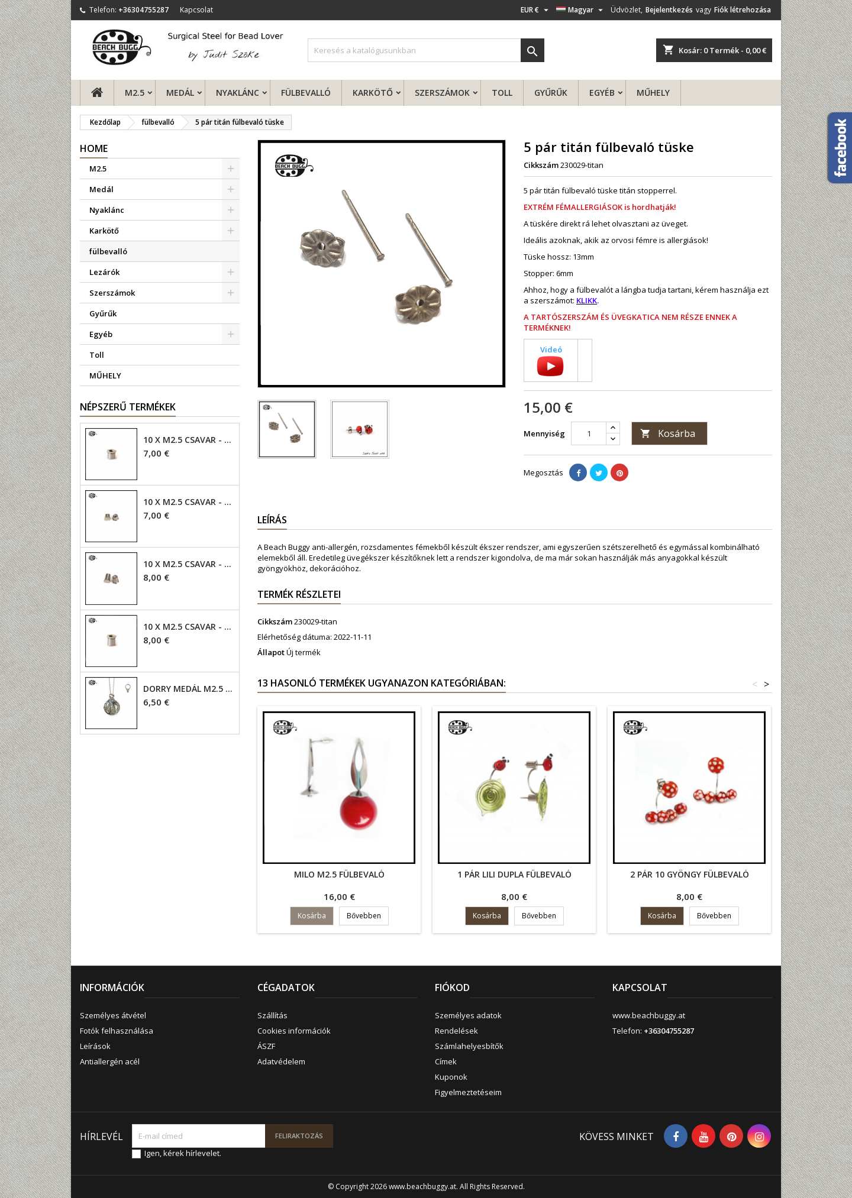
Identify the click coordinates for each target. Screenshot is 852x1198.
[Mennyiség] (588, 433)
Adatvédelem (281, 1061)
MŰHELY (653, 92)
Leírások (95, 1046)
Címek (446, 1061)
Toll (502, 92)
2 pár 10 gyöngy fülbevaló (689, 874)
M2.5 (134, 92)
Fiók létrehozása (742, 10)
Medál (180, 92)
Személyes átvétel (113, 1015)
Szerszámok (442, 92)
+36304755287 (143, 10)
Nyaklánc (237, 92)
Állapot (271, 652)
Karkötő (373, 92)
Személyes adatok (468, 1015)
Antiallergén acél (110, 1061)
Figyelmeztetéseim (468, 1092)
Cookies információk (294, 1030)
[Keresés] (426, 50)
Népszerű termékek (128, 406)
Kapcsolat (196, 10)
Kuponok (451, 1076)
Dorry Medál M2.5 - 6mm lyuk (188, 689)
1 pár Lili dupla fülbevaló (514, 874)
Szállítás (272, 1015)
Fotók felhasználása (116, 1030)
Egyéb (602, 92)
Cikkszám (541, 165)
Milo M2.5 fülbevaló (339, 874)
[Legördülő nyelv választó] (581, 10)
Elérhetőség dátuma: (294, 637)
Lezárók (104, 272)
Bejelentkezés (669, 10)
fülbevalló (306, 92)
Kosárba (667, 433)
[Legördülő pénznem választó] (536, 10)
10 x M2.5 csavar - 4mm (188, 440)
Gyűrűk (550, 92)
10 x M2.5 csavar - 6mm (188, 564)
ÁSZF (266, 1046)
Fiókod (452, 987)
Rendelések (456, 1030)
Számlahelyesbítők (469, 1046)
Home (94, 148)
